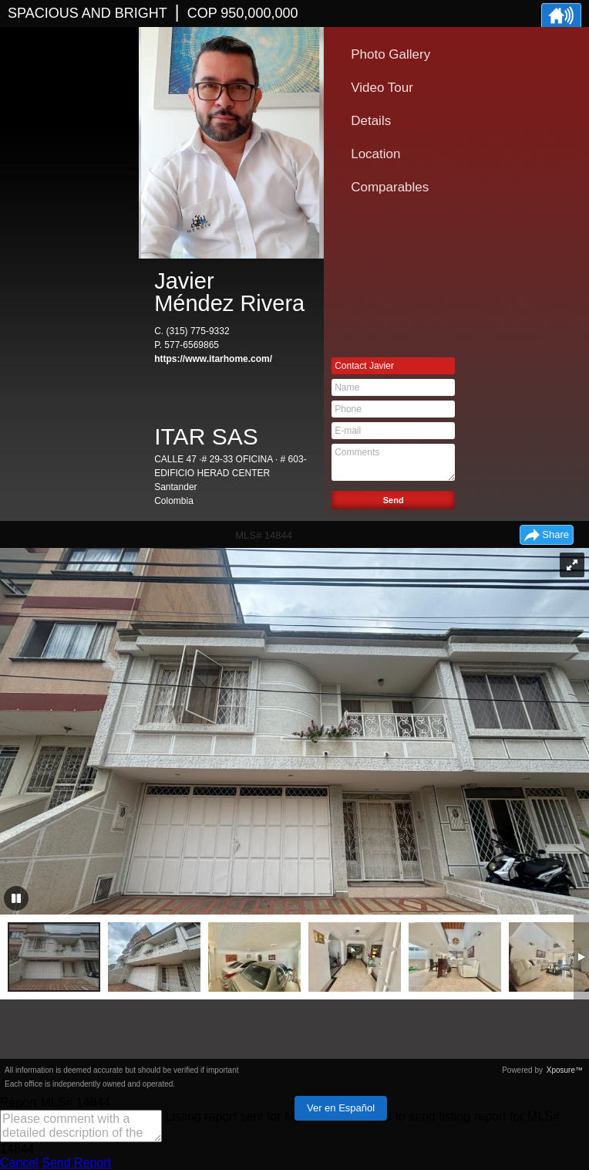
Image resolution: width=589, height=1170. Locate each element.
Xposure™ (565, 1070)
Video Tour (382, 87)
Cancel (19, 1162)
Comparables (390, 187)
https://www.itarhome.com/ (213, 358)
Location (375, 154)
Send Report (76, 1162)
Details (371, 120)
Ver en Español (341, 1108)
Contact (364, 365)
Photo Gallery (390, 54)
